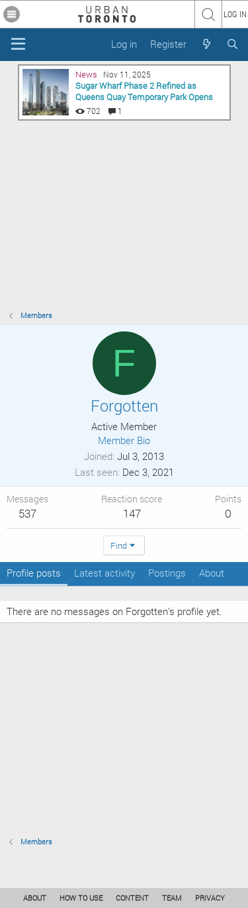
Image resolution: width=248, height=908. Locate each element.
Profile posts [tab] (34, 572)
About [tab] (211, 572)
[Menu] (18, 44)
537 (27, 513)
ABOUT (34, 898)
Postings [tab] (167, 572)
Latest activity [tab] (104, 572)
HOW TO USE (81, 898)
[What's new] (206, 44)
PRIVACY (210, 898)
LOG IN (235, 14)
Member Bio (124, 440)
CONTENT (132, 898)
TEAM (172, 898)
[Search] (232, 44)
